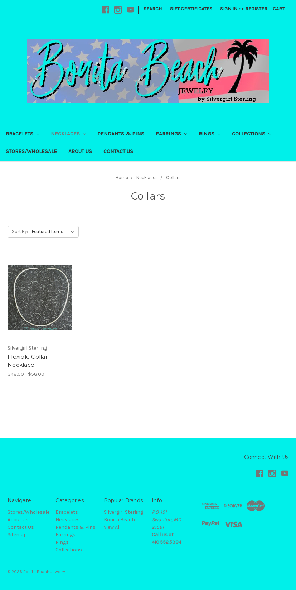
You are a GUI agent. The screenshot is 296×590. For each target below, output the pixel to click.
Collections (251, 133)
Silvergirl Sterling (123, 512)
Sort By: (20, 231)
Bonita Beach (119, 520)
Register (256, 9)
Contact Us (118, 151)
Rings (209, 133)
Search (153, 9)
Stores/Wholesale (31, 151)
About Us (80, 151)
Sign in (228, 9)
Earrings (171, 133)
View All (112, 527)
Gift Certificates (191, 9)
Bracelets (22, 133)
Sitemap (17, 535)
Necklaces (68, 133)
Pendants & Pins (120, 133)
